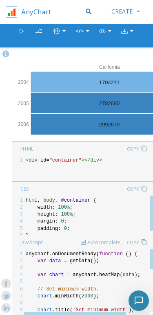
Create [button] (125, 11)
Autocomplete (103, 242)
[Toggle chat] (139, 300)
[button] (105, 35)
